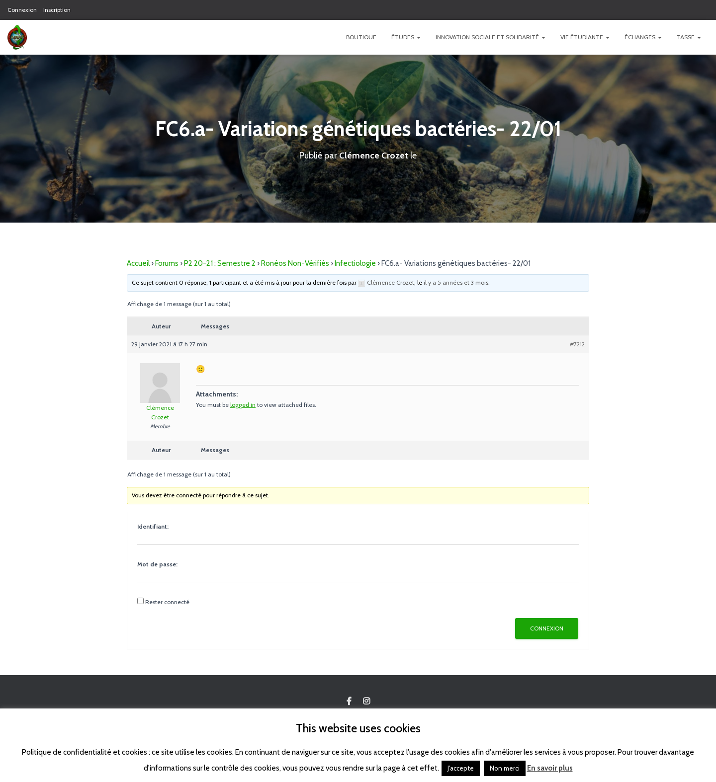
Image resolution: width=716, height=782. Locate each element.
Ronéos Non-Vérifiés (295, 263)
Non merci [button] (505, 768)
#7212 (577, 344)
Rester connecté (167, 602)
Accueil (138, 263)
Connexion (22, 9)
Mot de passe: (157, 564)
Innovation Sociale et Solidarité (490, 37)
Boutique (361, 37)
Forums (167, 263)
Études (406, 37)
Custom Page (349, 701)
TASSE (689, 37)
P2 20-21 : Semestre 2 (220, 263)
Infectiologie (355, 263)
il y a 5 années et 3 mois (456, 282)
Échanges (643, 37)
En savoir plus (550, 768)
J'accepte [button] (461, 768)
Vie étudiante (585, 37)
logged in (243, 404)
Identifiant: (153, 526)
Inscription (57, 9)
